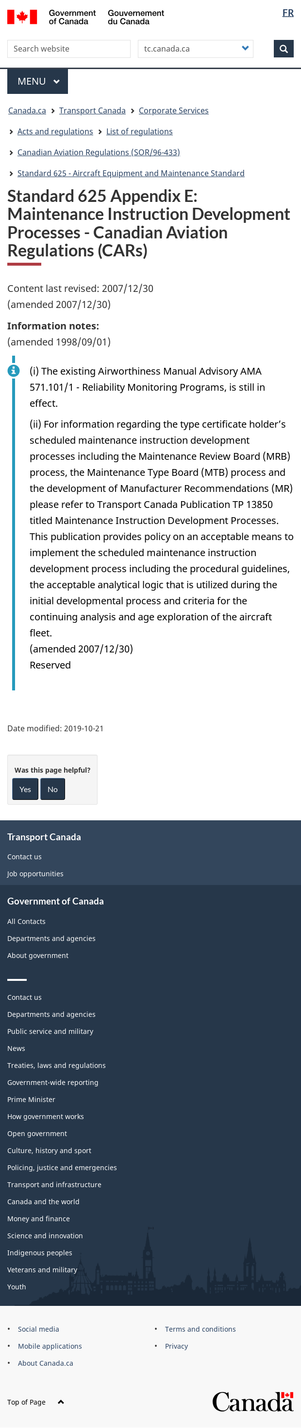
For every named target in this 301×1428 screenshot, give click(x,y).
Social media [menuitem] (38, 1329)
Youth (16, 1286)
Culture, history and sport (49, 1150)
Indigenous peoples (39, 1252)
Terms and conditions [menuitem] (200, 1329)
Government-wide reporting (53, 1082)
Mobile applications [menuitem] (50, 1346)
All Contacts (26, 921)
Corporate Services (174, 110)
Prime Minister (31, 1099)
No (53, 789)
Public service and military (50, 1031)
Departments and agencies (51, 938)
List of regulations (139, 131)
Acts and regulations (55, 131)
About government (37, 955)
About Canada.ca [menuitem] (45, 1363)
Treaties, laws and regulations (56, 1065)
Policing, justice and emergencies (62, 1167)
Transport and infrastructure (54, 1184)
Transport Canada (92, 110)
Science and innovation (45, 1235)
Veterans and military (42, 1269)
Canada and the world (43, 1201)
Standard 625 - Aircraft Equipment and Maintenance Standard (131, 173)
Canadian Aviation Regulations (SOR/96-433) (98, 152)
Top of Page (36, 1402)
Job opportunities (35, 873)
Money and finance (38, 1218)
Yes (25, 789)
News (16, 1048)
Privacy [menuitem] (176, 1346)
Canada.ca (27, 110)
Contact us (24, 856)
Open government (37, 1133)
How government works (45, 1116)
